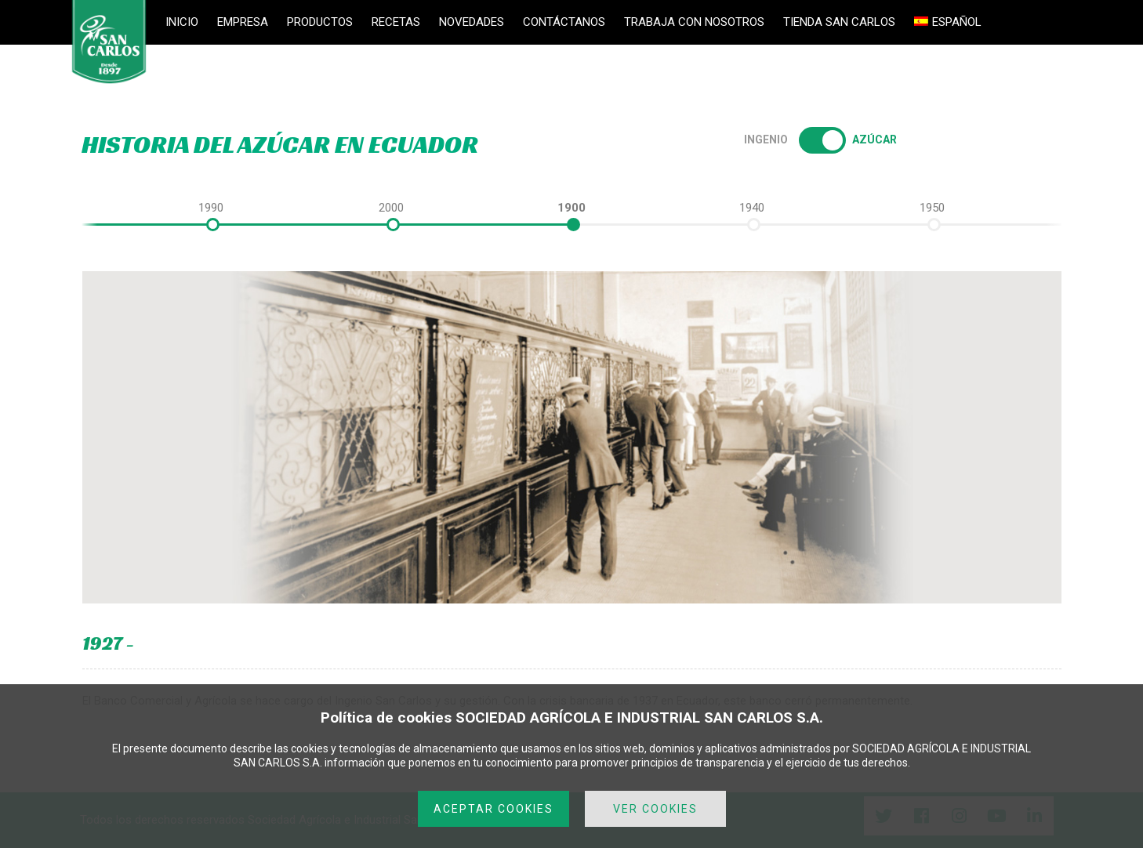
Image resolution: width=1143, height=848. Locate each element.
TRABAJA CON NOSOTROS (694, 22)
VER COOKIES (655, 809)
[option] (571, 208)
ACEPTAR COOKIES (493, 809)
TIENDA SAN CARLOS (839, 22)
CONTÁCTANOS (564, 22)
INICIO (181, 22)
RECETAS (396, 22)
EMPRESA (242, 22)
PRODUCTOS (320, 22)
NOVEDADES (471, 22)
